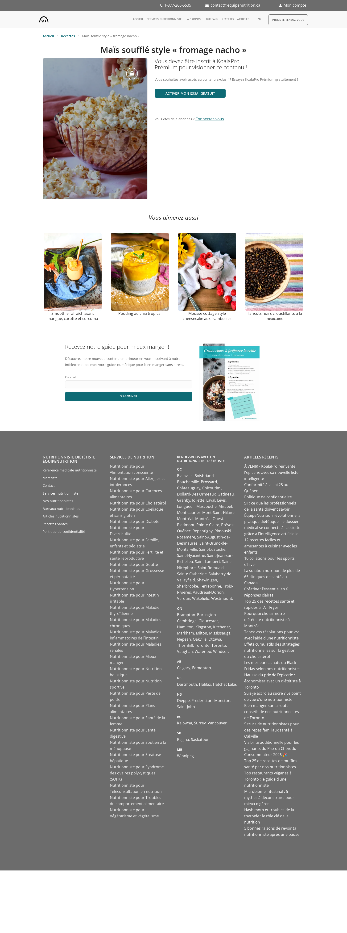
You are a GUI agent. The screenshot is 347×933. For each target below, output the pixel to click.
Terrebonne (210, 586)
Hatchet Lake (224, 684)
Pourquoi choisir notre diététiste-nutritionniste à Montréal (267, 619)
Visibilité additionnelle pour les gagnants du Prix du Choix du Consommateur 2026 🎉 (271, 748)
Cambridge (187, 620)
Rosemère (186, 537)
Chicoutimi (211, 488)
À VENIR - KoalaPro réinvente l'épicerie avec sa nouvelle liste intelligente (271, 472)
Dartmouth (187, 684)
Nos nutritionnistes (58, 501)
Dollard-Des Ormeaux (196, 494)
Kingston (203, 627)
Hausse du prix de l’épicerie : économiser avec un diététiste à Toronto (272, 681)
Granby (183, 500)
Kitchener (221, 627)
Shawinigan (207, 580)
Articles (243, 19)
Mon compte (295, 5)
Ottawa (214, 639)
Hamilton (185, 627)
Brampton (186, 614)
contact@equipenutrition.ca (235, 5)
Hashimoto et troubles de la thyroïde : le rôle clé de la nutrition (269, 816)
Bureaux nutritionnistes (61, 508)
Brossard (209, 481)
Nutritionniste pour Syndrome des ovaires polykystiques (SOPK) (137, 773)
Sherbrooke (187, 586)
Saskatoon (200, 739)
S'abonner (128, 396)
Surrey (200, 723)
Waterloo (203, 651)
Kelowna (184, 723)
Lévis (221, 500)
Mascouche (206, 506)
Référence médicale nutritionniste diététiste (70, 474)
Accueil (138, 19)
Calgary (183, 667)
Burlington (206, 614)
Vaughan (185, 651)
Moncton (222, 700)
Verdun (183, 598)
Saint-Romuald (211, 567)
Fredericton (202, 700)
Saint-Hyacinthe (191, 555)
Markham (185, 633)
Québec (184, 531)
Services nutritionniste (164, 19)
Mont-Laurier (188, 512)
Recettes (228, 19)
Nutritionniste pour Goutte (134, 564)
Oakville (200, 639)
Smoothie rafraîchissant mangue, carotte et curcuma (72, 316)
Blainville (185, 475)
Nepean (184, 639)
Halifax (205, 684)
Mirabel (225, 506)
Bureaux (212, 19)
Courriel (70, 377)
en (259, 19)
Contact (49, 485)
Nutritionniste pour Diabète (134, 521)
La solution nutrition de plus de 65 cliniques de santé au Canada (272, 576)
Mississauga (220, 633)
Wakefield (200, 598)
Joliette (198, 500)
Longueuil (185, 506)
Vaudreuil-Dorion (208, 592)
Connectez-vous (209, 119)
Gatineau (226, 494)
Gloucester (208, 620)
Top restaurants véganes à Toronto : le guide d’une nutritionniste (268, 779)
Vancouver (217, 723)
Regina (183, 739)
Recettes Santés (55, 524)
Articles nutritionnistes (61, 516)
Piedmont (185, 524)
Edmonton (201, 667)
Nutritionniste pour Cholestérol (138, 503)
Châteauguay (188, 488)
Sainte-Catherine (192, 573)
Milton (201, 633)
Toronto (202, 645)
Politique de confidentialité (64, 531)
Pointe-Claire (207, 524)
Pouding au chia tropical (139, 313)
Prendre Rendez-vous (288, 19)
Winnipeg (185, 755)
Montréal (185, 518)
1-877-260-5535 (177, 5)
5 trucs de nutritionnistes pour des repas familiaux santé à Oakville (271, 730)
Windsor (220, 651)
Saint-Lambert (207, 561)
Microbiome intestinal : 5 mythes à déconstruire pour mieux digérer (269, 797)
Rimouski (223, 531)
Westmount (221, 598)
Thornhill (185, 645)
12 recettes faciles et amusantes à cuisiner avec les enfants (270, 546)
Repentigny (203, 531)
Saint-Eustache (212, 549)
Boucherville (188, 481)
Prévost (228, 524)
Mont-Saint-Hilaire (218, 512)
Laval (210, 500)
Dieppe (183, 700)
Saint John (186, 706)
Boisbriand (204, 475)
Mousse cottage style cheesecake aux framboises (207, 316)
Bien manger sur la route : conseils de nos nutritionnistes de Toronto (271, 711)
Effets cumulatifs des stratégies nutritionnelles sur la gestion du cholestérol (272, 650)
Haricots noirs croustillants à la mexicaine (274, 316)
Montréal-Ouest (209, 518)
